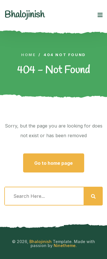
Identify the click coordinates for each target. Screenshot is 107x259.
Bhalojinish (40, 241)
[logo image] (24, 15)
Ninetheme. (65, 245)
